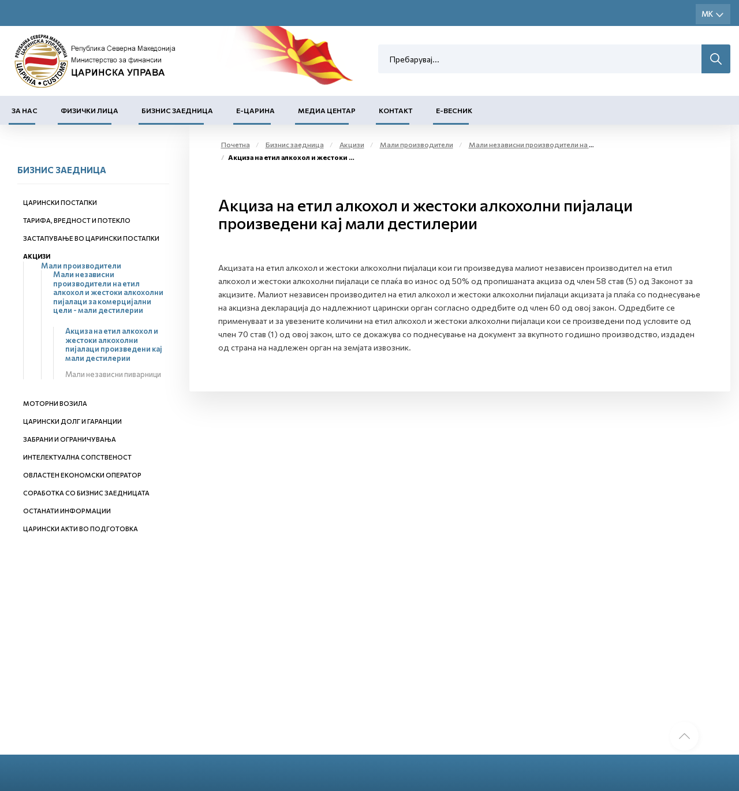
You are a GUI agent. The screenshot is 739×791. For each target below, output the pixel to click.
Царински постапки (60, 202)
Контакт (396, 110)
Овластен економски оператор (82, 475)
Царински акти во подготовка (80, 528)
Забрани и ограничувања (69, 439)
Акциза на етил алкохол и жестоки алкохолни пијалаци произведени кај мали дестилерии (113, 344)
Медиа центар (327, 110)
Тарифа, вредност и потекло (76, 220)
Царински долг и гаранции (72, 421)
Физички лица (89, 110)
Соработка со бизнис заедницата (86, 493)
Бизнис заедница (177, 110)
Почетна (235, 144)
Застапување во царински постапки (91, 238)
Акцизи (36, 256)
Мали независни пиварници (113, 374)
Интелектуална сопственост (77, 457)
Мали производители (81, 265)
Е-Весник (454, 110)
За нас (25, 110)
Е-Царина (255, 110)
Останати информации (67, 510)
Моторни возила (55, 403)
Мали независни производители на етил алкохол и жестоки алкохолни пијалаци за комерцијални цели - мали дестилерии (108, 292)
